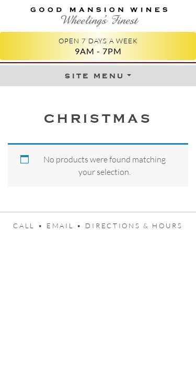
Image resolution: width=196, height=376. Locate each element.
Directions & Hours (133, 225)
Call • (30, 225)
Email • (66, 225)
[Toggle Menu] (97, 75)
